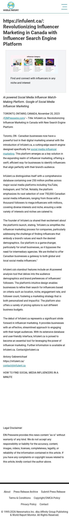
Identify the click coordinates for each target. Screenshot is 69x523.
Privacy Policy (28, 504)
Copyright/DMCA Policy (47, 497)
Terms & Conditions (20, 497)
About (7, 491)
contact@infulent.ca (14, 365)
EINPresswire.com (14, 118)
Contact (44, 504)
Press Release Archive (26, 491)
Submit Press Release (53, 491)
